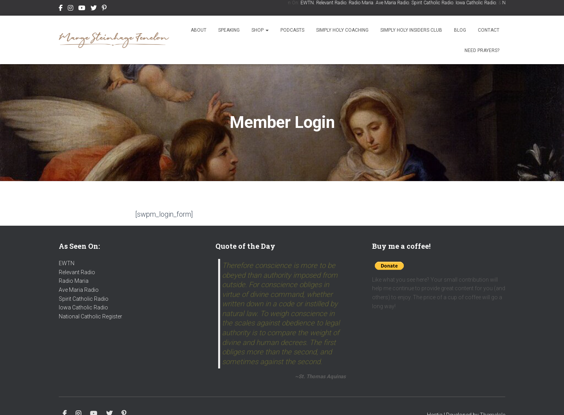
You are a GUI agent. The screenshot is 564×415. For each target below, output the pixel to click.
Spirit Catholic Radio (434, 2)
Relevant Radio (333, 2)
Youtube (81, 9)
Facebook (61, 9)
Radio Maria (362, 2)
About (198, 30)
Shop (260, 30)
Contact (488, 30)
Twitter (93, 9)
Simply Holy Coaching (342, 30)
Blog (460, 30)
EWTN (308, 2)
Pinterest (104, 9)
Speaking (229, 30)
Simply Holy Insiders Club (411, 30)
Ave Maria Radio (393, 2)
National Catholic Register (90, 316)
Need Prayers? (482, 50)
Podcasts (292, 30)
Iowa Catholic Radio (477, 2)
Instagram (70, 9)
